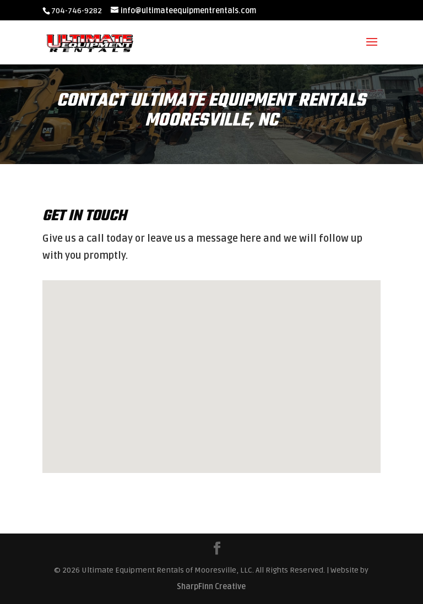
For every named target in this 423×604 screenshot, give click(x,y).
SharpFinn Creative (211, 586)
